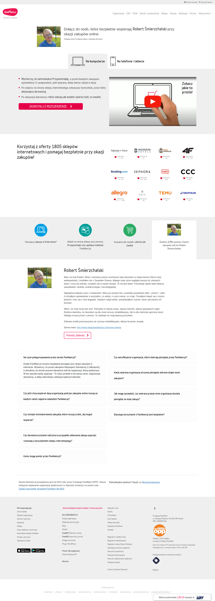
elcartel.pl (49, 592)
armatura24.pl (100, 592)
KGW (135, 13)
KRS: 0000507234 (159, 521)
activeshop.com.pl (141, 592)
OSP (128, 13)
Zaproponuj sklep (23, 540)
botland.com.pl (85, 592)
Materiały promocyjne (70, 522)
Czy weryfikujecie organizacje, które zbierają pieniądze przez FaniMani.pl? (150, 357)
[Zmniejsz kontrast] (190, 2)
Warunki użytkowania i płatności (120, 558)
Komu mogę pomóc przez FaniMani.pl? (42, 456)
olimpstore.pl (70, 592)
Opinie (110, 511)
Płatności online (71, 533)
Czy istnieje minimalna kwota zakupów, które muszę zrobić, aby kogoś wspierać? (57, 417)
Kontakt (110, 530)
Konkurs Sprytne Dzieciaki (118, 569)
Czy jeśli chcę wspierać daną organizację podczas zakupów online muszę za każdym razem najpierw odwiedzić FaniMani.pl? (60, 396)
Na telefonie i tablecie (130, 61)
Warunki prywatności (116, 551)
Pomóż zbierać (77, 335)
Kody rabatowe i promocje (27, 530)
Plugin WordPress (69, 544)
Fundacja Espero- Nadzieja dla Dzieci (89, 39)
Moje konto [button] (204, 13)
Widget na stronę (68, 540)
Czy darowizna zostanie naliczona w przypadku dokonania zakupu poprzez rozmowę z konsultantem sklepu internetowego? (59, 438)
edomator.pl (125, 592)
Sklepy (164, 13)
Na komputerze (95, 61)
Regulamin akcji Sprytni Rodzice (120, 544)
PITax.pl (179, 547)
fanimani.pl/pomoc (151, 482)
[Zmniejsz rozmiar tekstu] (205, 2)
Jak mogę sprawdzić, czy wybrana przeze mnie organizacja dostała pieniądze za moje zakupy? (147, 396)
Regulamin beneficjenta (117, 540)
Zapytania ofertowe (115, 526)
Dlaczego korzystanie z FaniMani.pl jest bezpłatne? (139, 414)
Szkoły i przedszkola (149, 13)
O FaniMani (112, 515)
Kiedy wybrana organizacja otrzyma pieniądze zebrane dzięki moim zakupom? (147, 375)
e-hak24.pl (113, 592)
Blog (64, 526)
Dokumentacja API (69, 554)
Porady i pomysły (23, 537)
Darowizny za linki (72, 536)
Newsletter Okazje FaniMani (28, 533)
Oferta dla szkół (113, 522)
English (155, 570)
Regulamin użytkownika (117, 537)
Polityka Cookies (114, 562)
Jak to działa (22, 511)
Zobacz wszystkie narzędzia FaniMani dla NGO (41, 488)
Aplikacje (183, 13)
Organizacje (118, 13)
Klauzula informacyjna (116, 555)
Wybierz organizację (24, 515)
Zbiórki (64, 529)
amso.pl (58, 592)
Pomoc (193, 13)
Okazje (173, 13)
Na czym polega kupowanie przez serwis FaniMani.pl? (49, 357)
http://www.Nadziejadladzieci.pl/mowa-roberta (99, 327)
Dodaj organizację (69, 518)
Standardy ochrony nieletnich (119, 548)
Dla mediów (112, 519)
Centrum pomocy (23, 519)
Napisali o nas (113, 508)
